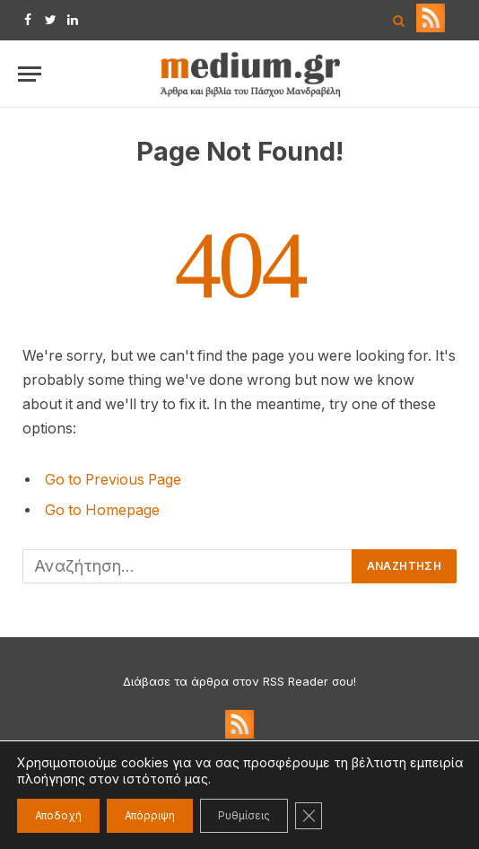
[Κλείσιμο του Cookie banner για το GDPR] (308, 815)
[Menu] (29, 74)
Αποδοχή (58, 815)
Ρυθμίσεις (244, 815)
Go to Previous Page (113, 479)
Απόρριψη (150, 815)
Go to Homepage (102, 510)
